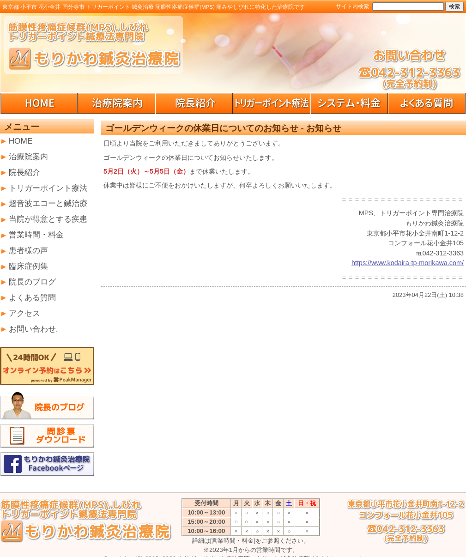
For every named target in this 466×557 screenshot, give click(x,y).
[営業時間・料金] (232, 540)
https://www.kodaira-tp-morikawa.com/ (407, 262)
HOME (21, 140)
